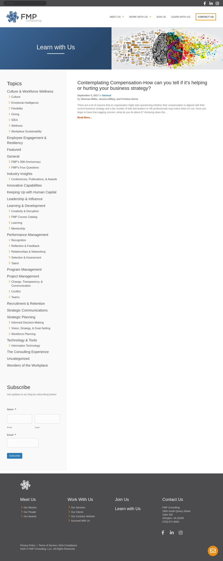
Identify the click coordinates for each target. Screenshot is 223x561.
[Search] (25, 3)
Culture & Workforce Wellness (30, 91)
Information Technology (25, 345)
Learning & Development (26, 206)
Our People (30, 510)
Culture (15, 96)
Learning (16, 222)
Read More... (84, 117)
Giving (15, 114)
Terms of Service (48, 543)
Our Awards (30, 514)
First (9, 427)
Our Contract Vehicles (83, 514)
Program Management (24, 269)
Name (11, 409)
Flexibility (17, 108)
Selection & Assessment (26, 257)
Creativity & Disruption (25, 211)
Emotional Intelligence (25, 102)
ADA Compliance (68, 543)
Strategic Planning (21, 317)
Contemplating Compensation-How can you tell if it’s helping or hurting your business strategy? (142, 85)
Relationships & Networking (28, 251)
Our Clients (77, 510)
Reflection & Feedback (25, 245)
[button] (204, 3)
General (13, 156)
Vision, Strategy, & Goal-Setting (30, 328)
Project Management (23, 276)
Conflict (16, 291)
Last (37, 427)
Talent (15, 263)
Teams (15, 297)
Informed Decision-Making (27, 322)
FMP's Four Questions (25, 167)
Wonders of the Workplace (27, 365)
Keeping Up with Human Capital (31, 192)
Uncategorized (18, 359)
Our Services (78, 505)
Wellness (17, 125)
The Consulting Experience (28, 352)
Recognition (18, 240)
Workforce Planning (23, 334)
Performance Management (27, 235)
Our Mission (30, 505)
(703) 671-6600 (170, 519)
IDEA (14, 119)
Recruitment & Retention (26, 303)
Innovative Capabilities (24, 185)
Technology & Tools (22, 340)
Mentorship (18, 228)
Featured (14, 149)
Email (11, 434)
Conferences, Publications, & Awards (34, 179)
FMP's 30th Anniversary (26, 161)
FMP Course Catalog (24, 216)
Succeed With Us (80, 519)
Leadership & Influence (25, 199)
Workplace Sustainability (26, 131)
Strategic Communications (27, 310)
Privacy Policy (27, 543)
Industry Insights (19, 174)
